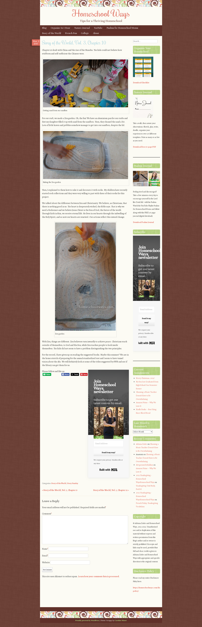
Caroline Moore (121, 620)
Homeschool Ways (101, 13)
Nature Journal (82, 27)
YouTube (98, 27)
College (85, 33)
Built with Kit (108, 469)
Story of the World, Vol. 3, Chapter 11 (111, 490)
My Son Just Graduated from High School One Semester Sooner (147, 385)
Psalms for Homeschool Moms (122, 27)
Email (45, 555)
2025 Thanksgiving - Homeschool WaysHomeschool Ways (145, 479)
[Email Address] (108, 443)
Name (45, 548)
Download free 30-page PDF (144, 147)
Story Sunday (72, 483)
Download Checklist (141, 82)
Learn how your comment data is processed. (98, 576)
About (96, 33)
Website (46, 562)
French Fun (71, 33)
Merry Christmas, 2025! (145, 378)
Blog (44, 27)
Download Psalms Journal (143, 222)
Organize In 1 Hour (60, 27)
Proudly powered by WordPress (87, 620)
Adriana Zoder (141, 444)
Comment (47, 513)
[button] (108, 423)
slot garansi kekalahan (144, 465)
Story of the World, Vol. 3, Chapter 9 (59, 490)
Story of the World (51, 33)
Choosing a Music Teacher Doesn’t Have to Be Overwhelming (146, 395)
